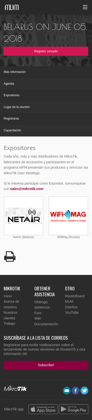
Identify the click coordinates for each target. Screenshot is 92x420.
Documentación (46, 324)
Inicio (8, 296)
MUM (69, 301)
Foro (37, 313)
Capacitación (12, 130)
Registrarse (11, 118)
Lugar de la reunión (17, 107)
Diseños (71, 307)
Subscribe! (46, 365)
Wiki (37, 318)
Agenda (9, 83)
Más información (15, 72)
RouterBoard (74, 296)
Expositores (11, 95)
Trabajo (9, 323)
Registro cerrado (46, 51)
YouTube (72, 312)
